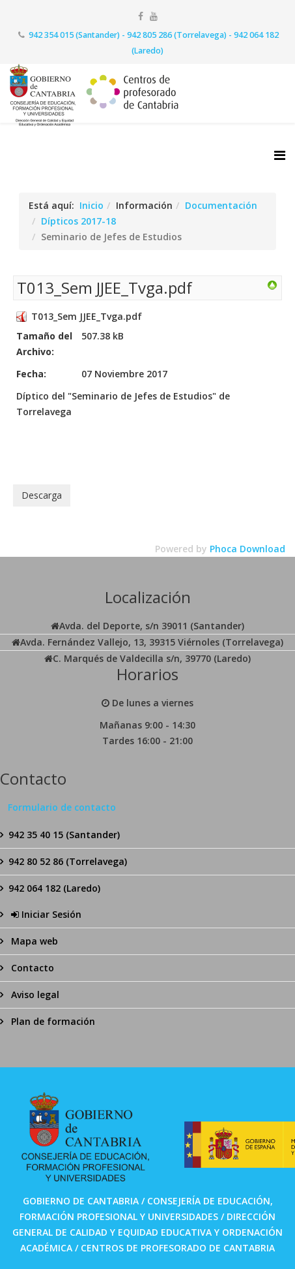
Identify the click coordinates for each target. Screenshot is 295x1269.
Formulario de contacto (62, 807)
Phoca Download (247, 548)
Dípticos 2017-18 (78, 221)
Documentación (221, 205)
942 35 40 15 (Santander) (64, 834)
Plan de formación (51, 1021)
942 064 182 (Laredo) (54, 888)
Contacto (31, 968)
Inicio (91, 205)
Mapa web (33, 941)
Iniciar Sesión (44, 914)
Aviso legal (33, 994)
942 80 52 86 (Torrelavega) (67, 861)
